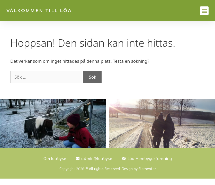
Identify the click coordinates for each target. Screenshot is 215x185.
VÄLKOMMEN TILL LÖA (39, 10)
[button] (204, 10)
